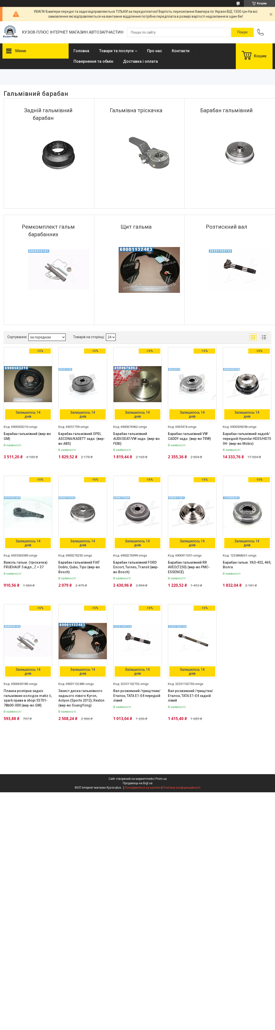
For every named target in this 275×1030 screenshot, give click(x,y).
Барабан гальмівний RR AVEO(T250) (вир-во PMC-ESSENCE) (189, 567)
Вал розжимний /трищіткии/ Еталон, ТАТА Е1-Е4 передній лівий (136, 695)
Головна (81, 51)
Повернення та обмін (93, 61)
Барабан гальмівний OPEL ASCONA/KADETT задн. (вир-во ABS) (81, 438)
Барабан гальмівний (226, 110)
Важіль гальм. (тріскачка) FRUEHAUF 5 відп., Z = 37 (26, 564)
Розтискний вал (226, 227)
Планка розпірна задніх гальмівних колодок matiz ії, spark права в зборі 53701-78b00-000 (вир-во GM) (28, 698)
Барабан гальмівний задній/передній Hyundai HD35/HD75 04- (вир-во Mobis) (247, 438)
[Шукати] (242, 32)
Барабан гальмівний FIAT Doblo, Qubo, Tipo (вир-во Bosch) (79, 567)
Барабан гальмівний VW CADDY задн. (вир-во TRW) (189, 436)
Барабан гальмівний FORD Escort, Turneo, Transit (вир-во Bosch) (136, 567)
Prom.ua (161, 779)
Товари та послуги (116, 51)
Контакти (180, 51)
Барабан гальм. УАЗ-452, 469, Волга (247, 564)
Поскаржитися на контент (143, 787)
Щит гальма (136, 227)
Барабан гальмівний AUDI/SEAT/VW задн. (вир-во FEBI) (136, 438)
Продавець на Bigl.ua (137, 783)
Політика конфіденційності (181, 787)
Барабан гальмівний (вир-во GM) (27, 436)
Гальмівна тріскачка (136, 110)
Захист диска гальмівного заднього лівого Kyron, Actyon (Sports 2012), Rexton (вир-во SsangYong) (81, 698)
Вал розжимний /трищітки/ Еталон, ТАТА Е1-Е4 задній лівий (190, 695)
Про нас (154, 51)
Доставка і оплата (140, 61)
